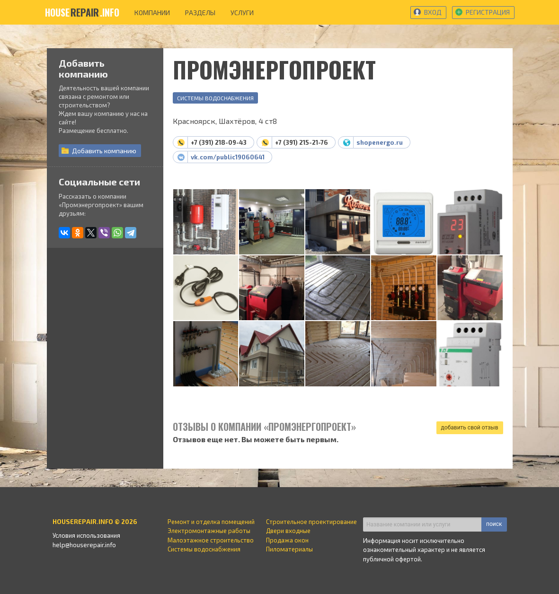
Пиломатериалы (289, 549)
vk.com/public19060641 (228, 157)
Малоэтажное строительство (211, 540)
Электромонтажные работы (209, 530)
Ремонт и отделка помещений (211, 521)
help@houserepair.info (84, 545)
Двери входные (288, 530)
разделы (200, 13)
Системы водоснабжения (215, 98)
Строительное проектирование (311, 521)
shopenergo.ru (379, 142)
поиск (494, 524)
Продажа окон (287, 540)
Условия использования (86, 535)
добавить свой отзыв (469, 427)
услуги (242, 13)
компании (152, 13)
